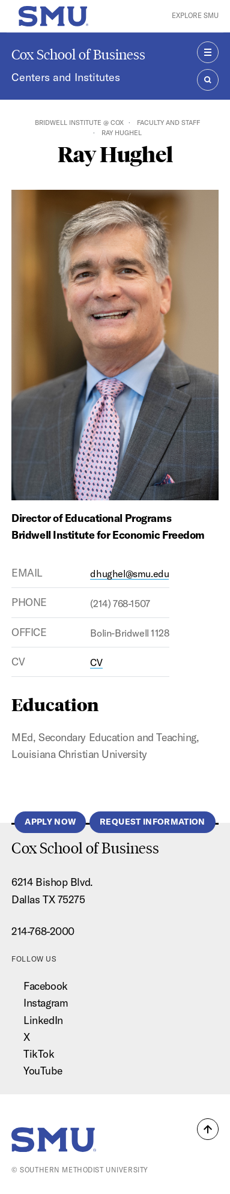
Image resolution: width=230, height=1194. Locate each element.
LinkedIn (42, 1020)
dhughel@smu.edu (129, 574)
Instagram (45, 1003)
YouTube (42, 1070)
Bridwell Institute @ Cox (79, 122)
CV (96, 662)
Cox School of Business (78, 54)
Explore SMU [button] (195, 15)
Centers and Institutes (65, 77)
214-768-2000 (42, 931)
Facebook (45, 986)
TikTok (38, 1054)
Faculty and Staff (168, 122)
